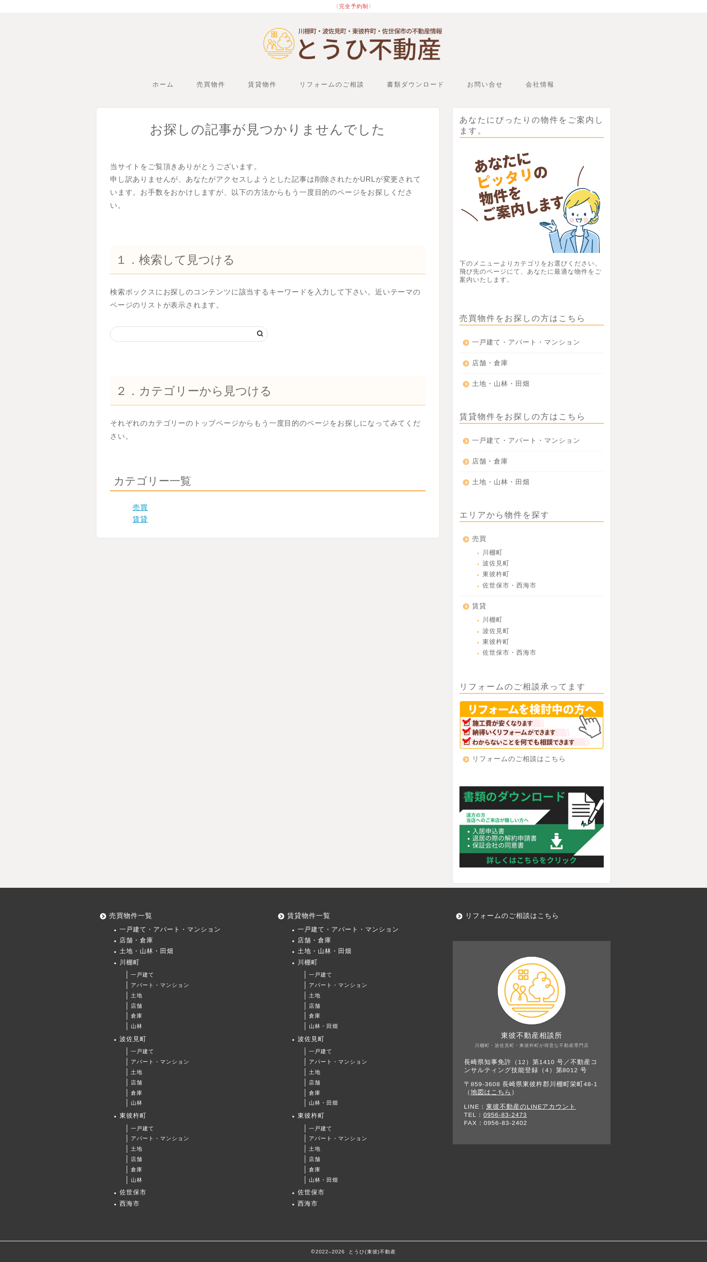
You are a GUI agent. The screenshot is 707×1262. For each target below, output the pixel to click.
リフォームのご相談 (331, 84)
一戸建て (142, 975)
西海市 (129, 1203)
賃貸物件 (262, 84)
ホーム (163, 84)
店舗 (136, 1006)
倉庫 (136, 1016)
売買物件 (211, 84)
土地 (136, 995)
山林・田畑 (323, 1026)
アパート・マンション (160, 985)
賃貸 (140, 519)
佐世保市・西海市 (509, 585)
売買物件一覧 (130, 915)
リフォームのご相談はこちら (519, 758)
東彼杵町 (496, 574)
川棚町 (492, 552)
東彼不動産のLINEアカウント (531, 1106)
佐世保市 (133, 1192)
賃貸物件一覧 (309, 915)
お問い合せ (485, 84)
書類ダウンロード (416, 84)
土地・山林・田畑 (501, 383)
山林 (136, 1026)
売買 (140, 507)
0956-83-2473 (505, 1114)
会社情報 (540, 84)
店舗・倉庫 (490, 363)
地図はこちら (491, 1092)
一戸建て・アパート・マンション (526, 342)
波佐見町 (496, 563)
